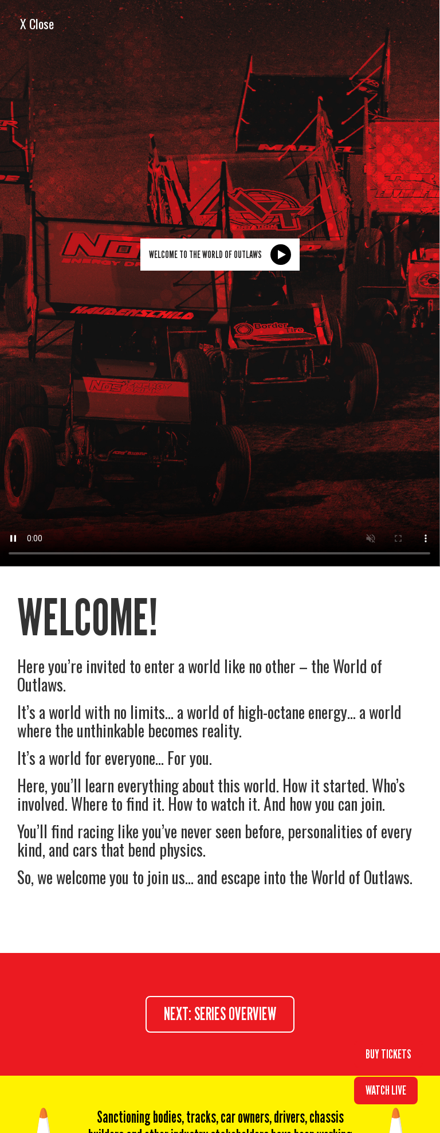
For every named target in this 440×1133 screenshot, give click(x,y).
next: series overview (220, 1013)
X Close (37, 23)
